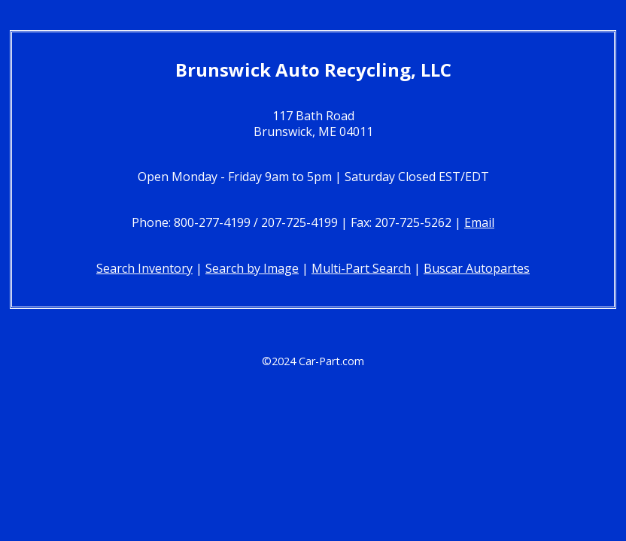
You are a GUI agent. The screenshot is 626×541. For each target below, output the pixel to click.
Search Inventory (144, 268)
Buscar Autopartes (477, 268)
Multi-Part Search (361, 268)
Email (479, 222)
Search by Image (252, 268)
